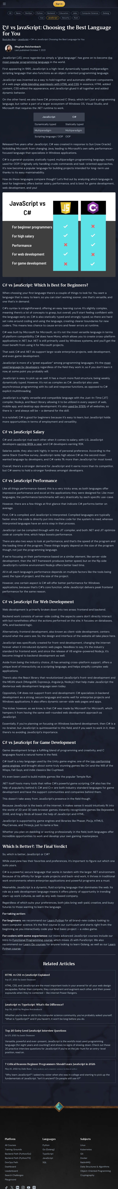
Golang (106, 13)
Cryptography (87, 1175)
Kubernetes (86, 1149)
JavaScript (52, 18)
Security (65, 18)
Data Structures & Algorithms (94, 1166)
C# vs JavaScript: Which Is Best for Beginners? (45, 285)
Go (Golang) (49, 1149)
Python (40, 13)
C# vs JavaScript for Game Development (39, 742)
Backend (51, 13)
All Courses (10, 1145)
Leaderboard (11, 1171)
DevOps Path (11, 1162)
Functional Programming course (32, 940)
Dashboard (10, 1166)
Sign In (59, 3)
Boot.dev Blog (9, 39)
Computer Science (90, 13)
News (18, 13)
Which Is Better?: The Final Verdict (34, 846)
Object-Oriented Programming (95, 1171)
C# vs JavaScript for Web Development (38, 601)
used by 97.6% (77, 406)
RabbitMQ (85, 1162)
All (10, 13)
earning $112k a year (29, 444)
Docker (83, 1158)
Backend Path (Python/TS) (18, 1158)
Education (63, 13)
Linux (82, 1145)
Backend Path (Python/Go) (18, 1153)
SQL (45, 1162)
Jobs (75, 13)
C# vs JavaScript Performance (29, 480)
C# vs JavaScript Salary (23, 432)
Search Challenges (14, 1175)
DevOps (28, 13)
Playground (10, 1179)
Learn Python (55, 920)
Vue (41, 18)
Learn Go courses (35, 944)
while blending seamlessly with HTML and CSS (50, 84)
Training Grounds (13, 1149)
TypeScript (48, 1153)
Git (81, 1153)
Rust (76, 18)
